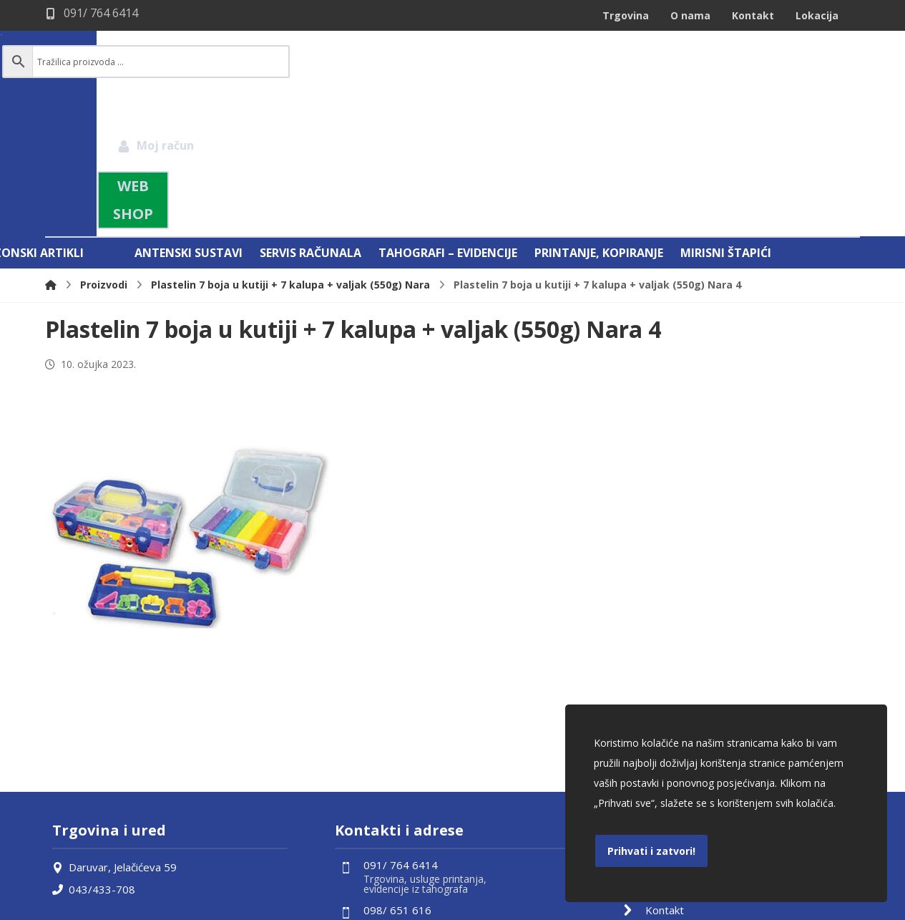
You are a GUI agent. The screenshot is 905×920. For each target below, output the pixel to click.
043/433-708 (93, 739)
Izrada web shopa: (773, 908)
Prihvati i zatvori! (651, 851)
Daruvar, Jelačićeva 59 (114, 717)
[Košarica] (828, 61)
